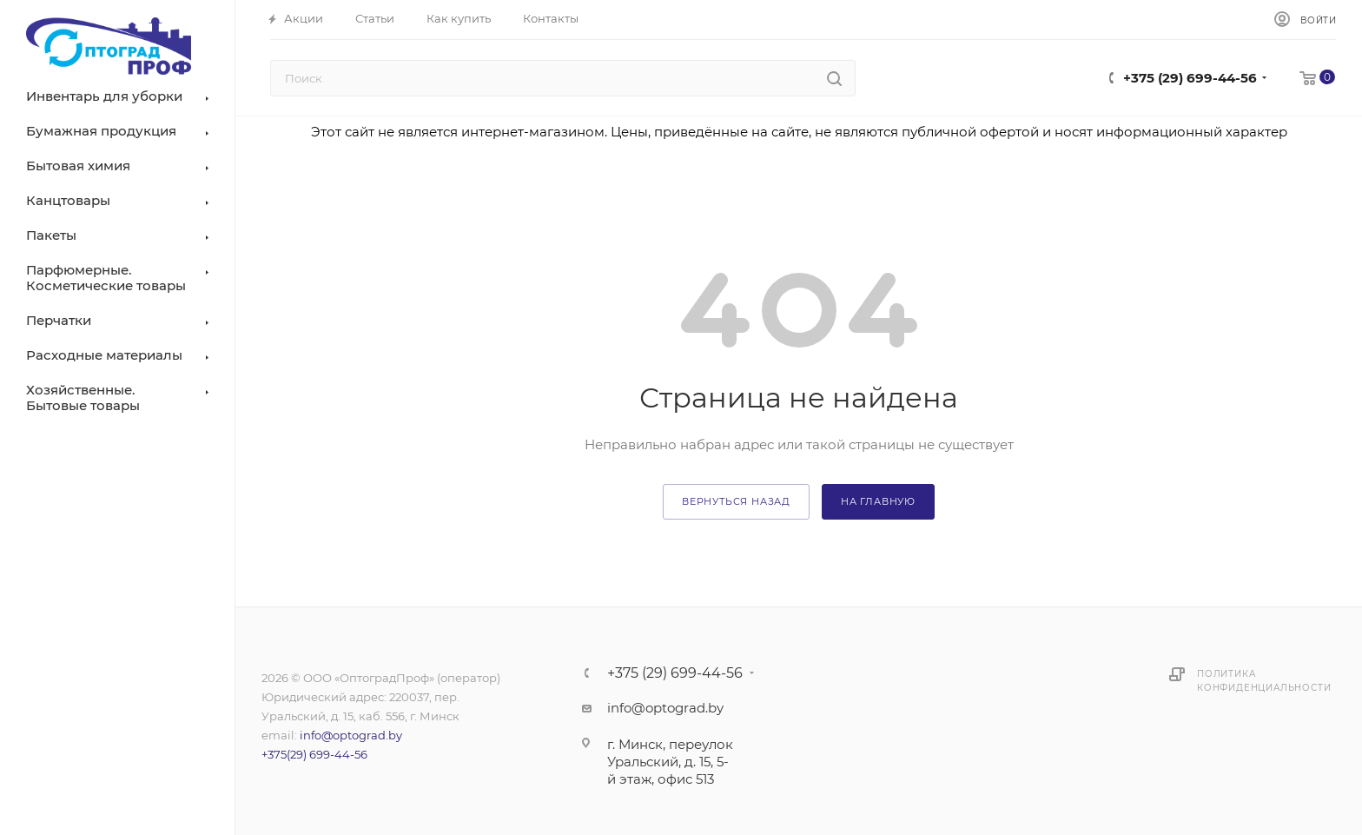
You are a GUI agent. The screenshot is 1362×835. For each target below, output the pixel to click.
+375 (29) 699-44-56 (1190, 78)
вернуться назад (736, 501)
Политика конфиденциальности (1264, 680)
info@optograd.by (351, 735)
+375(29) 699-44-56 (314, 754)
